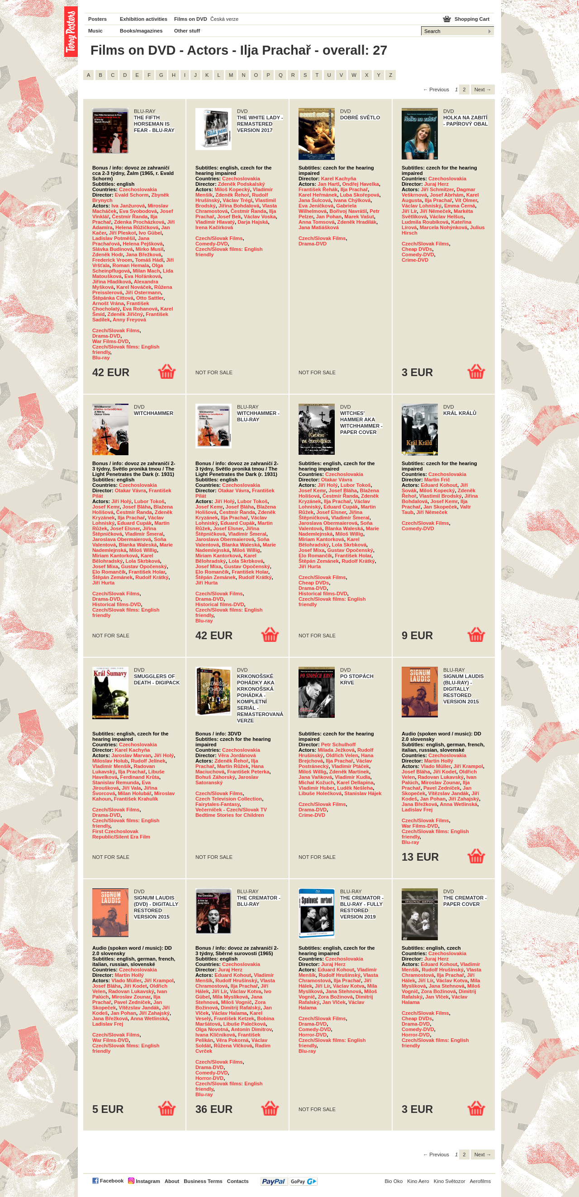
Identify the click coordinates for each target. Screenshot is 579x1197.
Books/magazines (141, 30)
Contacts (238, 1181)
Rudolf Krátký (151, 577)
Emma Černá (459, 205)
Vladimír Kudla (352, 777)
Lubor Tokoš (149, 501)
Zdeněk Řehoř (232, 195)
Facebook (111, 1180)
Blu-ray (101, 357)
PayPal (289, 1181)
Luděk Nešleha (355, 788)
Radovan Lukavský (440, 777)
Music (95, 30)
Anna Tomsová (316, 222)
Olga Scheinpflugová (127, 268)
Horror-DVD (209, 1078)
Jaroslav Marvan (131, 755)
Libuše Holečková (320, 793)
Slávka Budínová (112, 249)
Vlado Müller (436, 766)
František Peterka (248, 771)
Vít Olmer (466, 200)
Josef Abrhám (446, 195)
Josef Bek (229, 216)
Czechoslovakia (138, 189)
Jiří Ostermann (143, 292)
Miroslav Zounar (440, 782)
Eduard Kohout (439, 485)
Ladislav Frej (417, 809)
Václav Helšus (447, 216)
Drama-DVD (106, 336)
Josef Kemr (105, 506)
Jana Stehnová (343, 991)
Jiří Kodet (444, 771)
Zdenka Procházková (139, 222)
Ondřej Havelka (360, 184)
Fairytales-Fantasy (217, 804)
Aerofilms (480, 1181)
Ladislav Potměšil (113, 238)
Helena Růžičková (136, 227)
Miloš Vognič (236, 1002)
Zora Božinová (335, 996)
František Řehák (318, 189)
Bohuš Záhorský (215, 777)
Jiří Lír (409, 211)
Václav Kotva (245, 991)
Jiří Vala (131, 788)
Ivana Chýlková (352, 200)
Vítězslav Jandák (448, 793)
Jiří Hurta (103, 582)
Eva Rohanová (140, 308)
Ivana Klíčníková (215, 1034)
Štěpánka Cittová (112, 298)
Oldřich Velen (342, 755)
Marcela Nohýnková (443, 227)
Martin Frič (437, 479)
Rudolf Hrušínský (236, 980)
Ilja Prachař (354, 189)
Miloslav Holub (110, 760)
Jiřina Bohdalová (238, 205)
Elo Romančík (109, 572)
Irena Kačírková (214, 227)
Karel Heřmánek (318, 195)
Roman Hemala (131, 265)
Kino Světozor (449, 1181)
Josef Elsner (125, 528)
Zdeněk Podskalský (241, 184)
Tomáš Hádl (149, 260)
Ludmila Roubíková (425, 222)
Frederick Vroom (112, 260)
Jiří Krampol (468, 766)
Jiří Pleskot (122, 233)
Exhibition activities (143, 19)
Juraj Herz (436, 184)
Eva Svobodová (138, 211)
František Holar (146, 572)
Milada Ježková (336, 750)
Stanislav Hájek (362, 793)
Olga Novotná (211, 1029)
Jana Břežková (143, 254)
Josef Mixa (105, 566)
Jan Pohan (329, 216)
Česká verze (224, 19)
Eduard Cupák (134, 523)
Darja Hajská (252, 222)
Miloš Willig (143, 550)
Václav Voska (260, 216)
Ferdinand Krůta (139, 777)
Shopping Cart (472, 19)
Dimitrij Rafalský (241, 1007)
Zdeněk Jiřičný (125, 314)
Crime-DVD (415, 260)
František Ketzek (234, 1018)
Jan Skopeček (440, 506)
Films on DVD (190, 19)
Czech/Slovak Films (115, 330)
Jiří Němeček (435, 211)
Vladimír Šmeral (144, 534)
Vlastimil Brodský (440, 496)
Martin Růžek (233, 766)
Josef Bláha (137, 506)
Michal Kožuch (316, 782)
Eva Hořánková (142, 276)
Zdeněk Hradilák (356, 222)
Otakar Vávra (130, 490)
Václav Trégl (237, 200)
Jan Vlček (334, 1002)
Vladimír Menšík (111, 766)
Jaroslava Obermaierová (121, 539)
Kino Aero (418, 1181)
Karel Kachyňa (338, 178)
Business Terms (203, 1181)
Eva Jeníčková (316, 205)
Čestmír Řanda (129, 216)
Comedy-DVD (211, 243)
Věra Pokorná (232, 1040)
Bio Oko (393, 1181)
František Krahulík (136, 798)
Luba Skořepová (359, 195)
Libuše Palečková (244, 1024)
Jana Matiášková (319, 227)
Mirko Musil (150, 249)
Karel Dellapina (355, 782)
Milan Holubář (135, 793)
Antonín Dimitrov (251, 1029)
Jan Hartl (328, 184)
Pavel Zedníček (441, 788)
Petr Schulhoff (338, 744)
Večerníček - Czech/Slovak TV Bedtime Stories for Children (231, 812)
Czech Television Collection (228, 798)
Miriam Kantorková (115, 555)
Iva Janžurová (128, 205)
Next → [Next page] (483, 89)
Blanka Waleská (138, 544)
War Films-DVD (110, 341)
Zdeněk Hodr (107, 254)
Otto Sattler (149, 298)
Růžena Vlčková (233, 1045)
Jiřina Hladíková (111, 281)
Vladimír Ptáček (350, 766)
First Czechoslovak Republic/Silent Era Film (121, 834)
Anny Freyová (129, 319)
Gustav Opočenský (143, 566)
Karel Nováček (133, 287)
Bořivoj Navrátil (348, 211)
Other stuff (187, 30)
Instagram (148, 1181)
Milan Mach (146, 270)
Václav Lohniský (421, 205)
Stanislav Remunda (115, 782)
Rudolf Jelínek (148, 760)
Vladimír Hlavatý (215, 222)
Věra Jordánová (237, 755)
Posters (97, 19)
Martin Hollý (438, 760)
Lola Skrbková (142, 561)
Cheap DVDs (417, 249)
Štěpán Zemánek (112, 577)
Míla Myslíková (230, 996)
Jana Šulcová (315, 200)
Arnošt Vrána (108, 303)
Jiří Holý (121, 501)
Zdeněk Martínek (349, 771)
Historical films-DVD (116, 604)
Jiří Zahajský (463, 798)
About (172, 1181)
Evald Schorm (132, 195)
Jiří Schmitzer (437, 189)
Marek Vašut (359, 216)
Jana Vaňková (315, 777)
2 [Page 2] (464, 89)
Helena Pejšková (142, 243)
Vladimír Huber (316, 788)
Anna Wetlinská (458, 804)
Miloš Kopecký (232, 189)
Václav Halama (229, 1013)
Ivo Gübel (150, 233)
